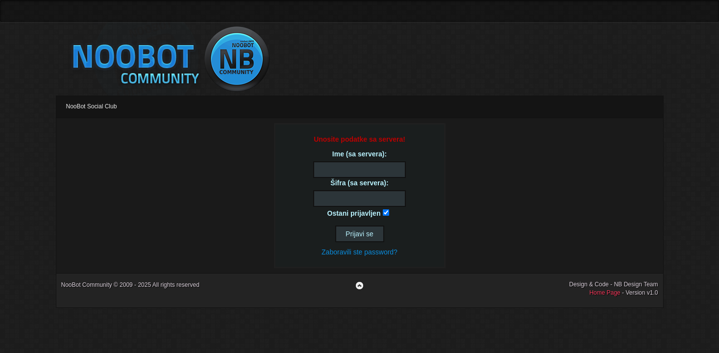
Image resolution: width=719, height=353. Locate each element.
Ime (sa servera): (359, 154)
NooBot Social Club (91, 106)
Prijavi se (359, 234)
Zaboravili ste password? (359, 252)
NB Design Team (636, 284)
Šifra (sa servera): (359, 183)
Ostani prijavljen (354, 213)
